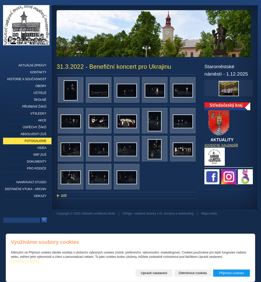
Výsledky (38, 113)
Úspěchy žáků (34, 127)
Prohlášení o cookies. (25, 261)
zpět (64, 195)
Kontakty (38, 72)
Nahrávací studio (31, 182)
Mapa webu (209, 213)
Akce (42, 120)
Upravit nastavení (154, 273)
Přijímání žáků (34, 106)
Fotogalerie (35, 141)
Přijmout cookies (231, 273)
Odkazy (40, 196)
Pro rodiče (36, 168)
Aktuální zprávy (32, 65)
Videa (41, 148)
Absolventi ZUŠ (33, 134)
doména (169, 213)
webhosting (186, 213)
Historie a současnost (26, 79)
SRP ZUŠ (39, 155)
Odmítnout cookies (193, 273)
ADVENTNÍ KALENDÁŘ (221, 145)
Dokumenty (36, 161)
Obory (40, 86)
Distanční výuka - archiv (25, 189)
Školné (40, 100)
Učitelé (39, 93)
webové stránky (145, 213)
